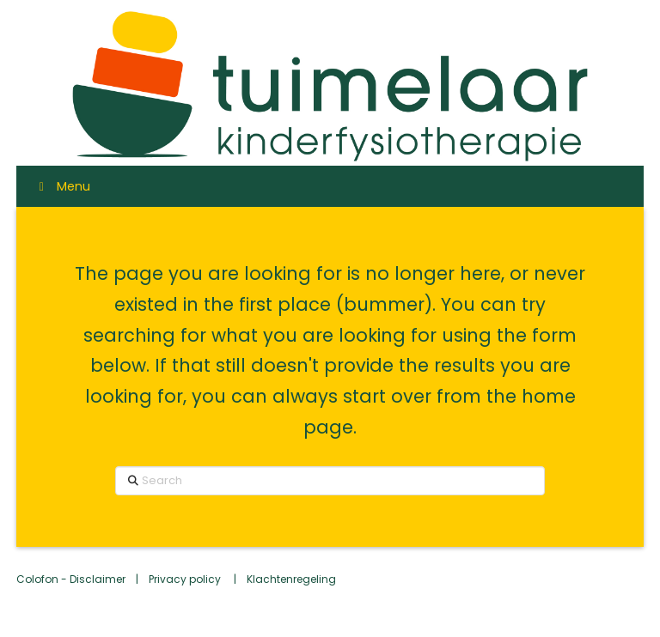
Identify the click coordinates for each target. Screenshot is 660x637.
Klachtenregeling (291, 579)
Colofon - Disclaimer (70, 579)
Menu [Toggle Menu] (62, 186)
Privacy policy (186, 579)
